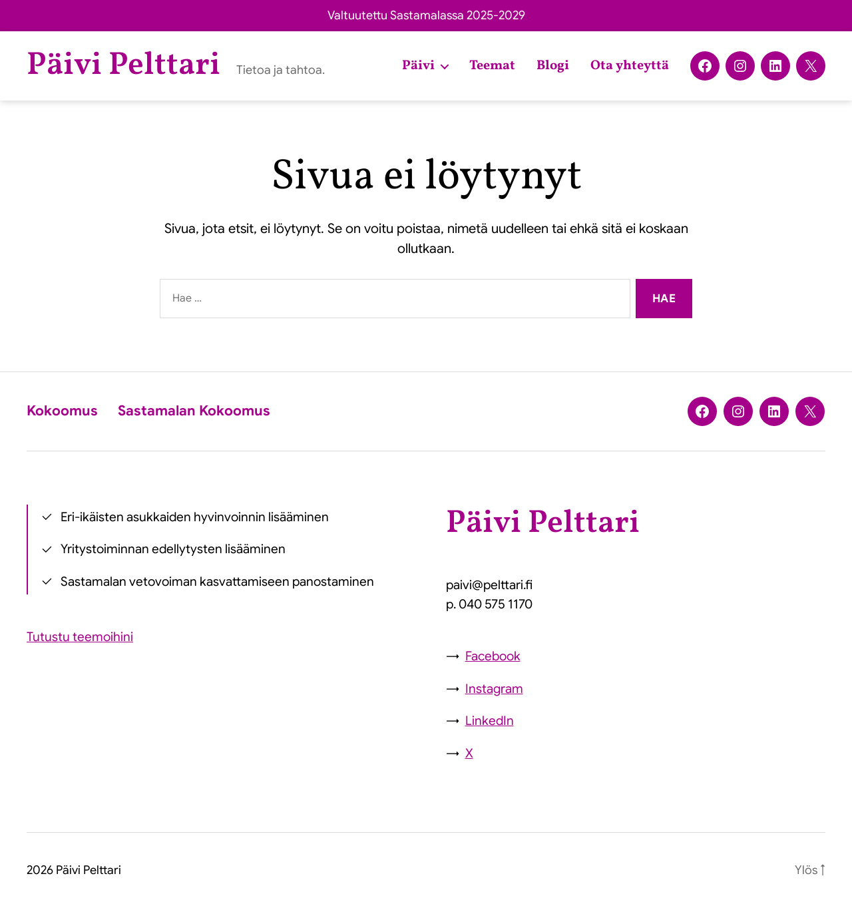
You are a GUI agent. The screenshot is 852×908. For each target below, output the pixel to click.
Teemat (492, 66)
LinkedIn (489, 720)
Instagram (494, 688)
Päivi (418, 66)
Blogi (552, 66)
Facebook (493, 656)
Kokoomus (62, 410)
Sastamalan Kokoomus (194, 410)
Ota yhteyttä (629, 66)
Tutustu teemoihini (80, 636)
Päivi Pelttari (123, 66)
